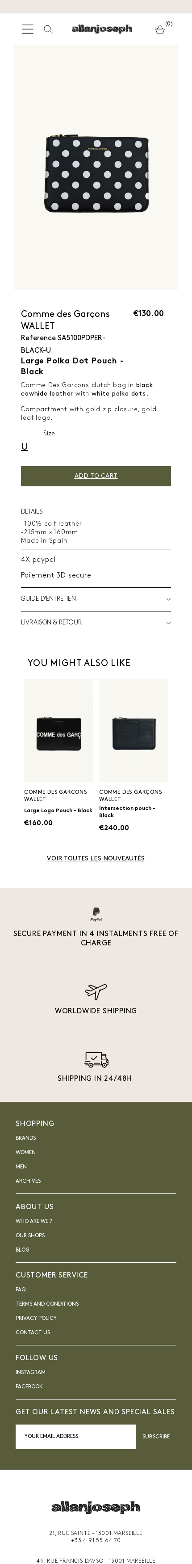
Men (21, 1167)
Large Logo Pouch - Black (58, 811)
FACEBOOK (29, 1387)
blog (22, 1250)
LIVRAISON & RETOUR (96, 623)
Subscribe (156, 1437)
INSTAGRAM (31, 1372)
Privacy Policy (36, 1318)
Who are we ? (34, 1221)
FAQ (20, 1290)
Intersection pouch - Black (127, 812)
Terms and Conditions (47, 1304)
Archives (28, 1181)
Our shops (30, 1236)
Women (26, 1152)
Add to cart (96, 476)
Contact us (33, 1333)
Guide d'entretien (96, 599)
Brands (26, 1138)
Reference (38, 338)
